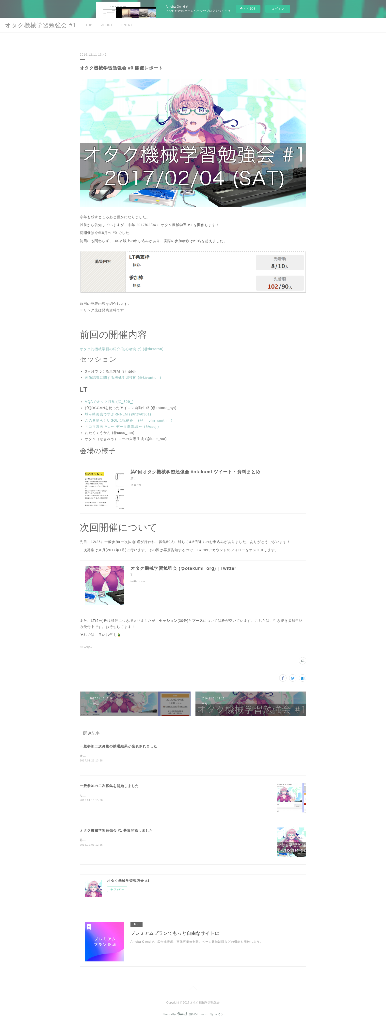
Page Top (193, 989)
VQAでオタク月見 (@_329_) (109, 402)
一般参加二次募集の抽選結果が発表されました (118, 746)
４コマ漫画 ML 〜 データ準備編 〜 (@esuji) (122, 427)
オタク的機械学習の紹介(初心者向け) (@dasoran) (121, 349)
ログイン (277, 9)
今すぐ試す (248, 8)
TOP (88, 25)
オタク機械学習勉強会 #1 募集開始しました (116, 831)
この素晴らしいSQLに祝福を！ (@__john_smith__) (128, 420)
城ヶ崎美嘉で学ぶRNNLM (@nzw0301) (118, 414)
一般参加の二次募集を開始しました (109, 786)
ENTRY (126, 25)
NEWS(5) (86, 647)
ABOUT (107, 25)
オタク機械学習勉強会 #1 (40, 25)
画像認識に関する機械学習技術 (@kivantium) (123, 378)
